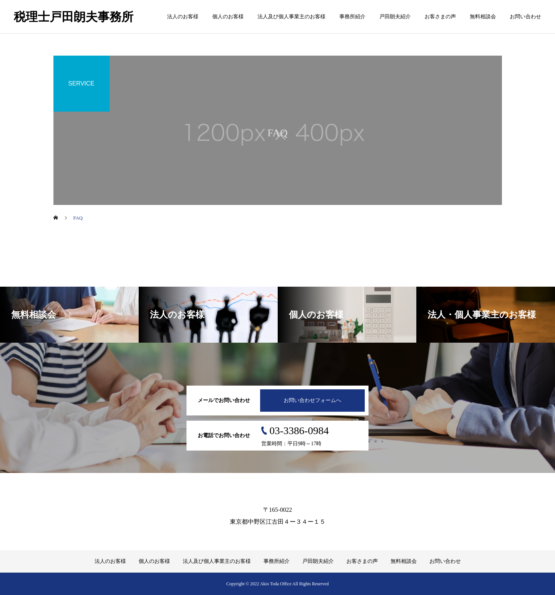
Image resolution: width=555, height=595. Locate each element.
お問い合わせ (525, 16)
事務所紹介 (352, 16)
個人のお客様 (228, 16)
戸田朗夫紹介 (395, 16)
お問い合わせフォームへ (312, 400)
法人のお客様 (182, 16)
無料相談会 (483, 16)
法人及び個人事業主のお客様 (292, 16)
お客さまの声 (440, 16)
